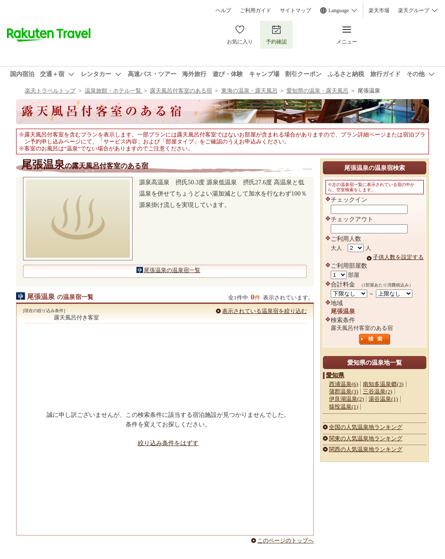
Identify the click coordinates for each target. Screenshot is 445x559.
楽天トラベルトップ (50, 90)
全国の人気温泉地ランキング (365, 427)
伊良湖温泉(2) (346, 399)
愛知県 (335, 375)
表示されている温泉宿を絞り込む (264, 311)
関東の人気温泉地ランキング (365, 438)
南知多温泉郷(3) (383, 384)
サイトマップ (295, 10)
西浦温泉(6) (343, 384)
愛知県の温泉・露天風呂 (317, 90)
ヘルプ (223, 10)
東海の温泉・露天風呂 (249, 90)
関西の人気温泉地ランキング (365, 449)
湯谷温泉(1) (383, 399)
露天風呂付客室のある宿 (181, 90)
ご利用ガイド (255, 10)
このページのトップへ (285, 540)
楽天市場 (379, 10)
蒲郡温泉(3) (343, 391)
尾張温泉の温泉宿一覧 (172, 270)
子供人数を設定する (398, 257)
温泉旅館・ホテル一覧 (114, 90)
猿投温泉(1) (343, 406)
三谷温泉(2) (377, 391)
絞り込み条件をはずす (168, 442)
